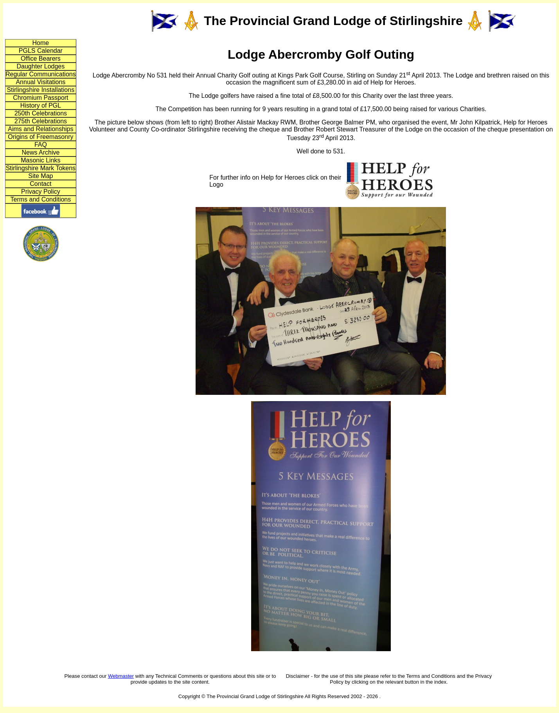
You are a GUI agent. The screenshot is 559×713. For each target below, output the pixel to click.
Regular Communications (40, 74)
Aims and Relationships (40, 129)
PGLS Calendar (41, 50)
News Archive (40, 152)
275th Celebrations (40, 121)
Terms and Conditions (41, 199)
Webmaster (121, 676)
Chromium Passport (40, 97)
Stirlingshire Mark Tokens (40, 168)
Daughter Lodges (41, 66)
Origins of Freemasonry (40, 136)
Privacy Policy (40, 191)
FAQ (40, 144)
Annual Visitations (40, 82)
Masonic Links (40, 160)
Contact (40, 183)
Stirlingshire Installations (41, 89)
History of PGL (40, 105)
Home (40, 43)
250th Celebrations (40, 113)
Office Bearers (41, 58)
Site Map (40, 176)
